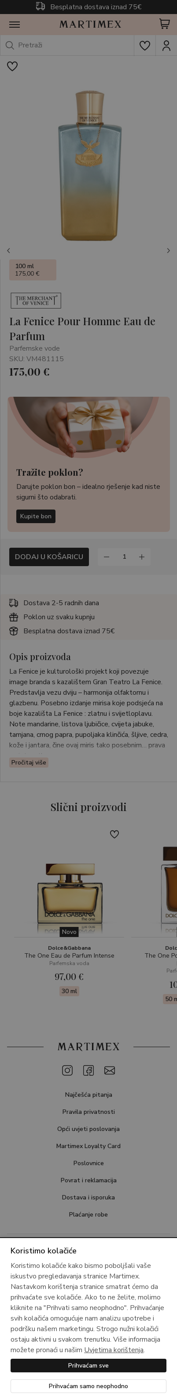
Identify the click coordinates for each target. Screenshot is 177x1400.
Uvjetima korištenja (114, 1350)
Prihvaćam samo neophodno (88, 1386)
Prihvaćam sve (88, 1365)
